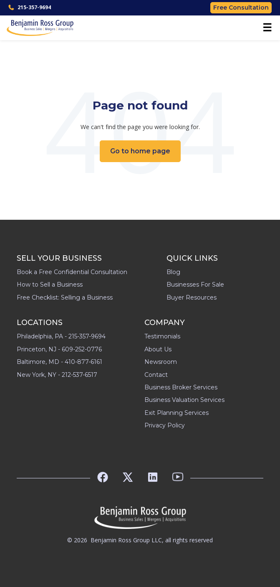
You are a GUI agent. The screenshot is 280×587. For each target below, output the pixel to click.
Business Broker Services (180, 387)
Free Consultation (241, 7)
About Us (158, 349)
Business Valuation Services (184, 400)
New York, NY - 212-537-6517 (57, 375)
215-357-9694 (29, 7)
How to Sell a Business (50, 284)
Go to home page (140, 151)
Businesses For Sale (195, 284)
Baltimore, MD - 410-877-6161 (59, 362)
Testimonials (162, 336)
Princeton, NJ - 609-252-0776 (59, 349)
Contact (156, 375)
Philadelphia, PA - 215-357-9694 (61, 336)
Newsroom (160, 362)
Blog (173, 272)
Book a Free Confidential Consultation (72, 272)
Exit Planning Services (176, 413)
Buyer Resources (191, 297)
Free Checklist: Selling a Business (65, 297)
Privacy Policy (164, 425)
